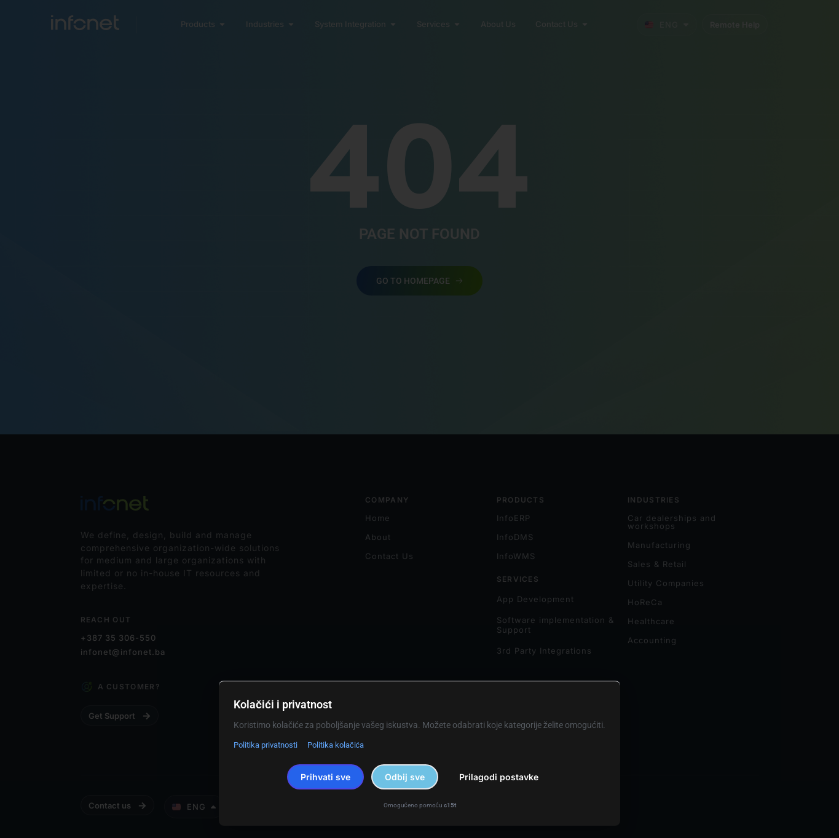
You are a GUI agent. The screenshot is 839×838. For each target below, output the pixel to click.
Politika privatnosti (265, 745)
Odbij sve (405, 777)
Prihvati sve (325, 777)
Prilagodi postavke (498, 777)
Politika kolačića (335, 745)
